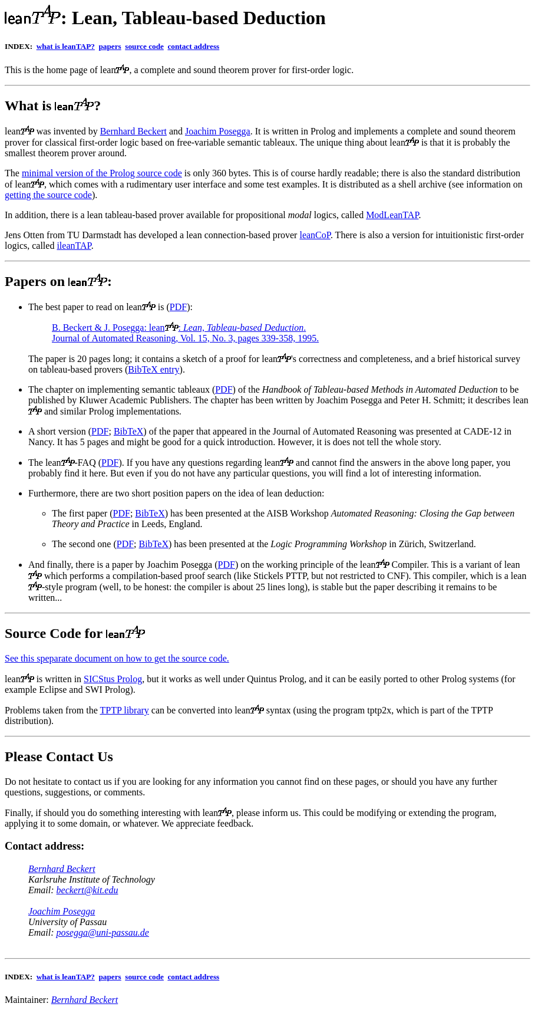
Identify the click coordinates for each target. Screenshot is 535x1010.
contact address (193, 46)
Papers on (35, 281)
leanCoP (314, 235)
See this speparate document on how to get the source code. (117, 658)
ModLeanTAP (392, 215)
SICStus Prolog (113, 679)
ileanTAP (74, 246)
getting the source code (48, 195)
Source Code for (55, 633)
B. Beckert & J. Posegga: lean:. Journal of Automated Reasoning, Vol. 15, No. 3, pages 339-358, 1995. (185, 333)
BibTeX (128, 431)
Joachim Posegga (217, 131)
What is (30, 105)
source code (144, 46)
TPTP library (124, 710)
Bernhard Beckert (133, 131)
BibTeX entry (153, 369)
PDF (178, 307)
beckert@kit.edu (87, 890)
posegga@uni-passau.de (103, 932)
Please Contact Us (59, 756)
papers (109, 46)
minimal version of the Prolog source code (102, 173)
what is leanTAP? (66, 46)
